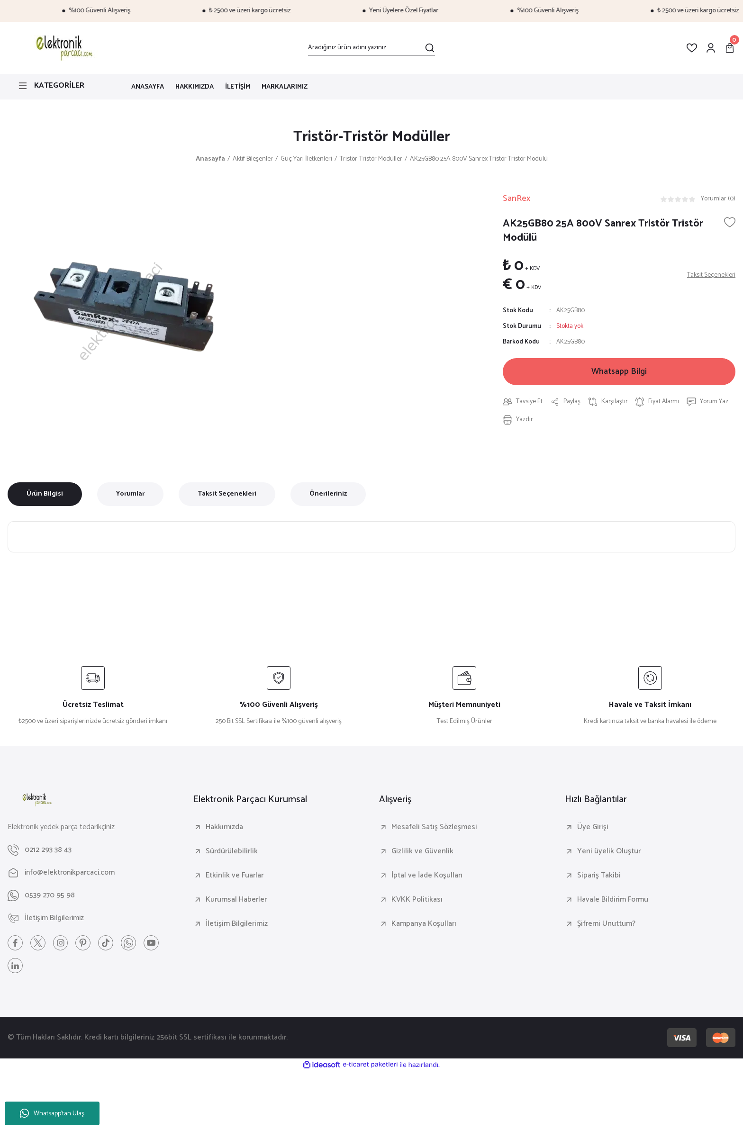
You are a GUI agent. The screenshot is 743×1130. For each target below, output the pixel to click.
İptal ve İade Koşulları (426, 876)
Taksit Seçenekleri (227, 494)
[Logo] (63, 48)
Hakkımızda (224, 827)
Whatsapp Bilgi (619, 372)
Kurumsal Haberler (236, 900)
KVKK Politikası (417, 900)
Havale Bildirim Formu (612, 900)
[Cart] (729, 48)
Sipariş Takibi (599, 876)
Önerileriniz (328, 494)
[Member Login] (710, 48)
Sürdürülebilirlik (232, 852)
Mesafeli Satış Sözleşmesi (434, 827)
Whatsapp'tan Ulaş (52, 1113)
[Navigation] (62, 86)
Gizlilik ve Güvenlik (422, 852)
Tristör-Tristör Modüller (372, 137)
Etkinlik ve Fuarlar (234, 876)
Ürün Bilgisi (45, 494)
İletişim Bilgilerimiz (237, 924)
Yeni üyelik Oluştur (609, 852)
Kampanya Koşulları (423, 924)
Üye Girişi (592, 827)
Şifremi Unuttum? (606, 924)
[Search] (371, 47)
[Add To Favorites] (729, 222)
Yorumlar (130, 494)
